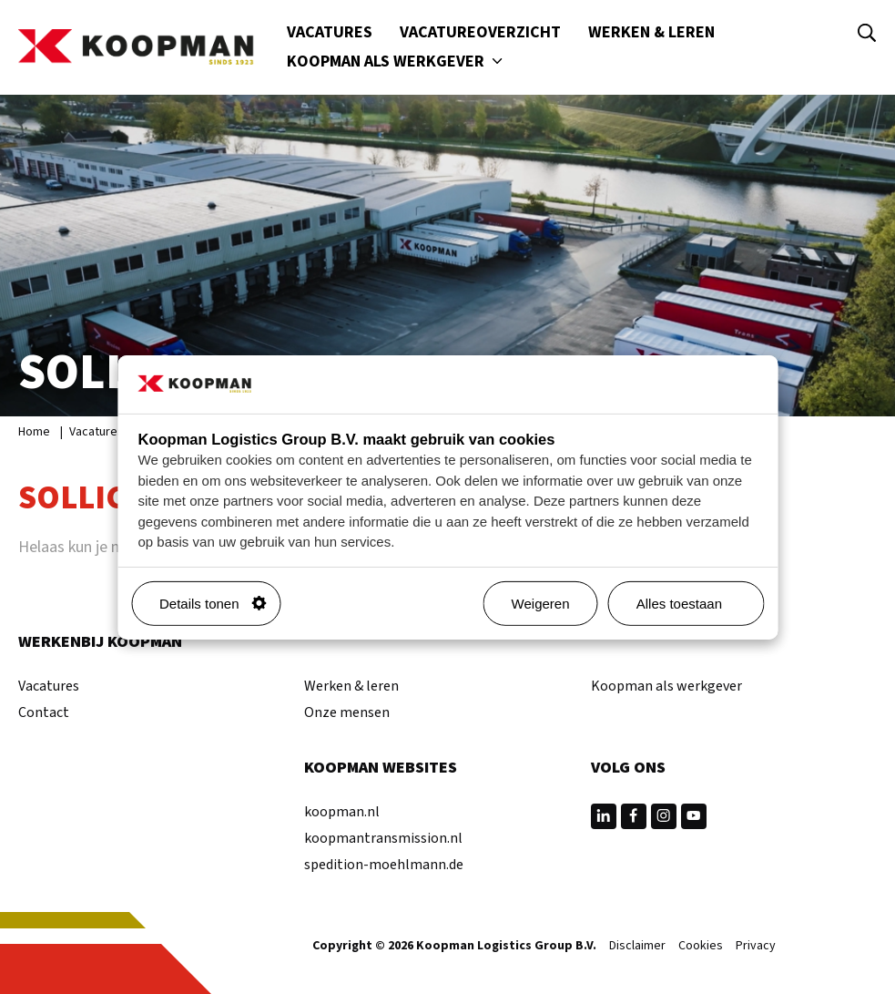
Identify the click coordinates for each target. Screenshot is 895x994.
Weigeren (541, 603)
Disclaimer (637, 946)
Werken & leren (651, 32)
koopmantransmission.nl (383, 838)
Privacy (756, 946)
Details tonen (213, 603)
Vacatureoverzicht (480, 32)
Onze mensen (347, 712)
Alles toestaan (692, 603)
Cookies (700, 946)
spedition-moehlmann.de (383, 865)
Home (34, 432)
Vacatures (329, 32)
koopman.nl (342, 812)
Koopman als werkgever (397, 61)
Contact (43, 712)
